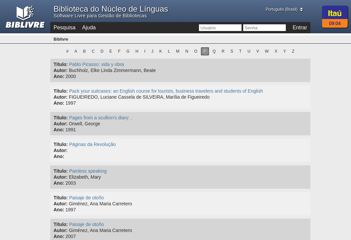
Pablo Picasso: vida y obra (96, 64)
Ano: (59, 76)
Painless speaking (88, 171)
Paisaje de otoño (86, 197)
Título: (61, 64)
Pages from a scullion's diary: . (100, 117)
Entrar (299, 27)
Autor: (61, 70)
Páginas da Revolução (92, 144)
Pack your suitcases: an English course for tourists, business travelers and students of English (166, 91)
